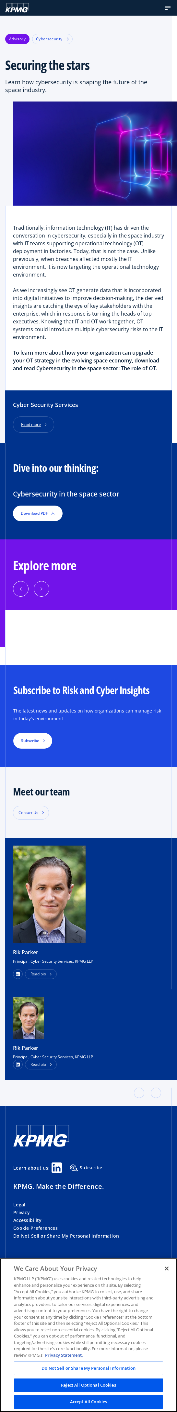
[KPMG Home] (17, 8)
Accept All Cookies (88, 1402)
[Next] (41, 589)
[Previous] (21, 589)
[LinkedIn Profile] (18, 1064)
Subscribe (86, 1168)
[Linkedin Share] (57, 1167)
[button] (168, 8)
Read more (31, 424)
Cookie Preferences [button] (35, 1228)
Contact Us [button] (28, 812)
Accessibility (27, 1220)
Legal (19, 1205)
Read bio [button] (38, 974)
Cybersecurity (52, 39)
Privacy (21, 1212)
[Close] (166, 1268)
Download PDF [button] (38, 513)
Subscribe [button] (30, 740)
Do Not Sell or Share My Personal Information (66, 1236)
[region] (88, 1335)
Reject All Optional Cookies (88, 1385)
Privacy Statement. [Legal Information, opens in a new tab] (64, 1355)
